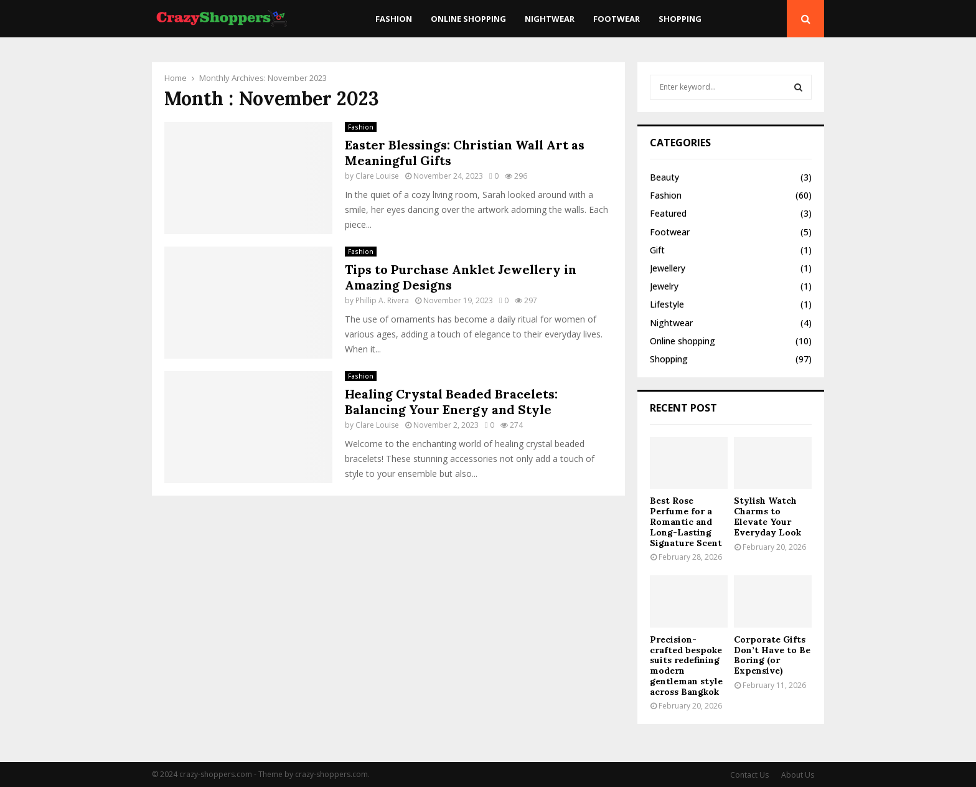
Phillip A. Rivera (382, 300)
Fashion (393, 18)
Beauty (664, 177)
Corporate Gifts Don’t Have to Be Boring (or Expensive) (772, 655)
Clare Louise (377, 176)
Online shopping (468, 18)
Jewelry (664, 286)
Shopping (680, 18)
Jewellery (667, 268)
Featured (668, 213)
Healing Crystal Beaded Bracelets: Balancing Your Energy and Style (451, 401)
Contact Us (749, 775)
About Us (797, 775)
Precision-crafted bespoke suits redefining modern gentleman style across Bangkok (686, 665)
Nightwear (550, 18)
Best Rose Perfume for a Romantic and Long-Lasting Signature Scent (686, 521)
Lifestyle (667, 304)
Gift (657, 250)
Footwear (616, 18)
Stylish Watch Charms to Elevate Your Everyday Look (767, 516)
